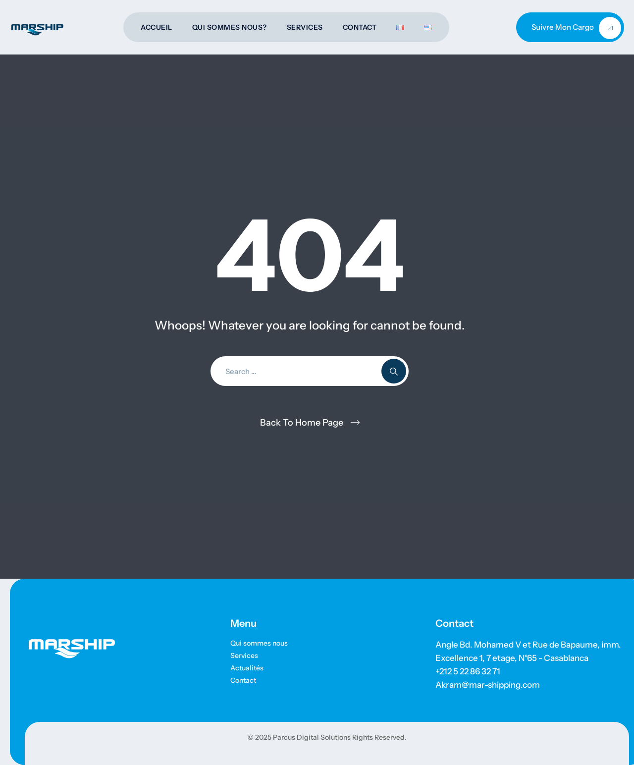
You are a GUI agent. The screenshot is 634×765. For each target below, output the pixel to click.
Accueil (156, 27)
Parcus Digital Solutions (311, 737)
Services (305, 27)
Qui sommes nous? (229, 27)
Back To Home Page (301, 422)
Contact (360, 27)
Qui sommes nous (259, 643)
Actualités (247, 667)
